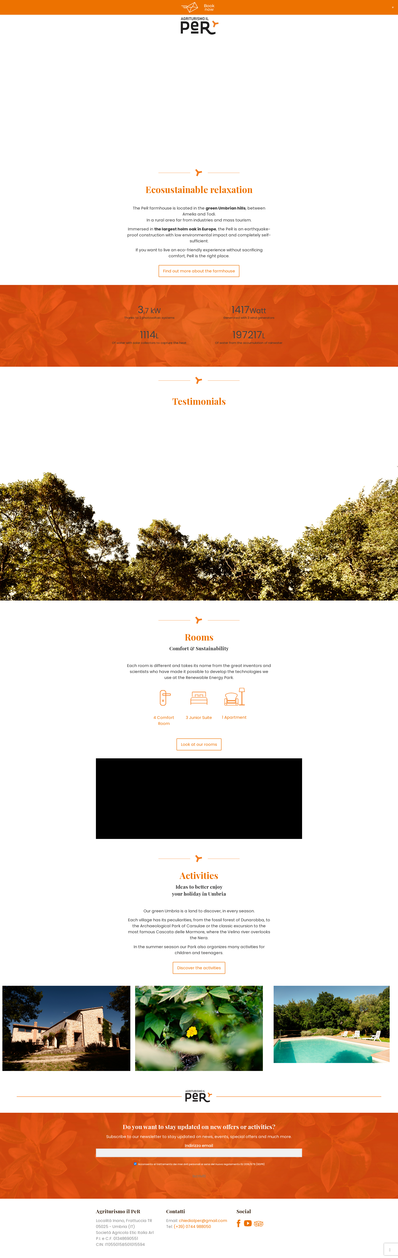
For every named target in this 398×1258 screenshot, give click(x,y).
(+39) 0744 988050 (192, 1226)
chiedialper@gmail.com (203, 1220)
